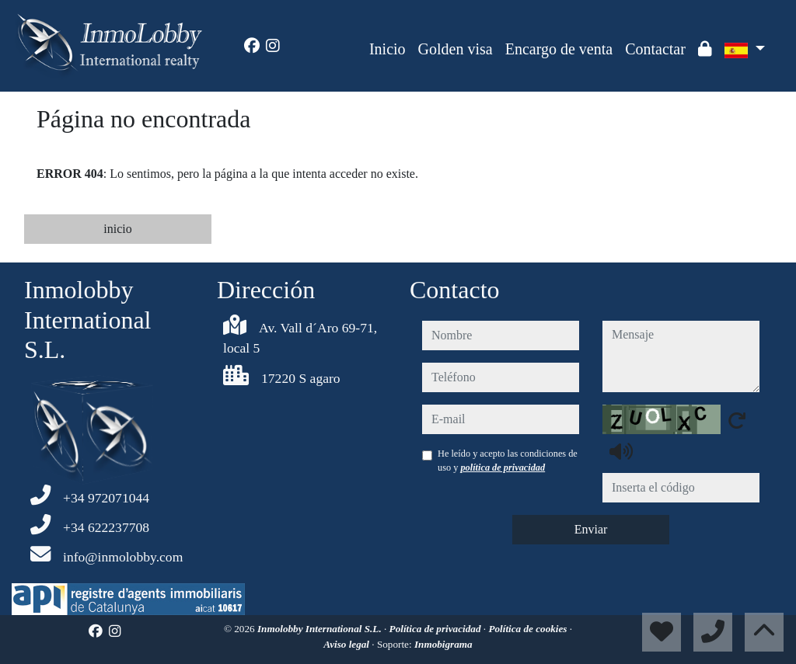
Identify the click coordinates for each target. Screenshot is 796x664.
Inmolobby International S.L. (320, 628)
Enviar (591, 529)
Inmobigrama (443, 644)
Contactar (655, 48)
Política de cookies (528, 628)
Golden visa (455, 48)
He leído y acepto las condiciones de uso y (508, 460)
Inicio (387, 48)
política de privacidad (502, 467)
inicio (117, 228)
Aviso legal (347, 644)
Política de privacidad (436, 628)
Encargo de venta (559, 48)
